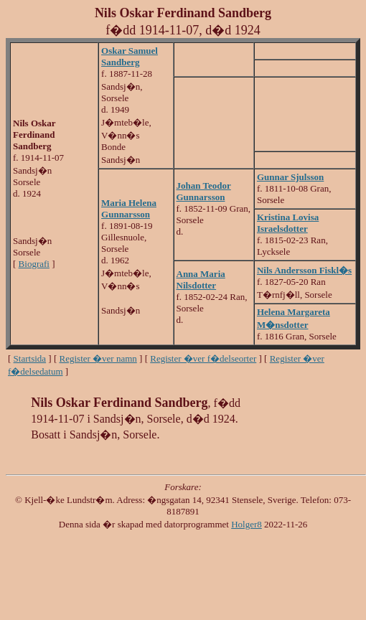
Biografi (34, 263)
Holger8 (246, 524)
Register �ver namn (98, 358)
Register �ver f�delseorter (203, 358)
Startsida (30, 358)
